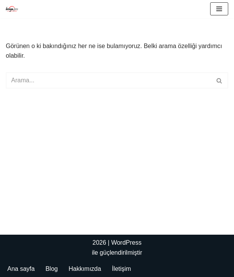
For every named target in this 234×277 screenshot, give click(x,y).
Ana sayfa (21, 268)
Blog (51, 268)
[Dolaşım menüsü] (219, 8)
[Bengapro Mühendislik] (12, 9)
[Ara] (108, 80)
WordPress (126, 242)
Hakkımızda (85, 268)
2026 (99, 242)
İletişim (121, 268)
